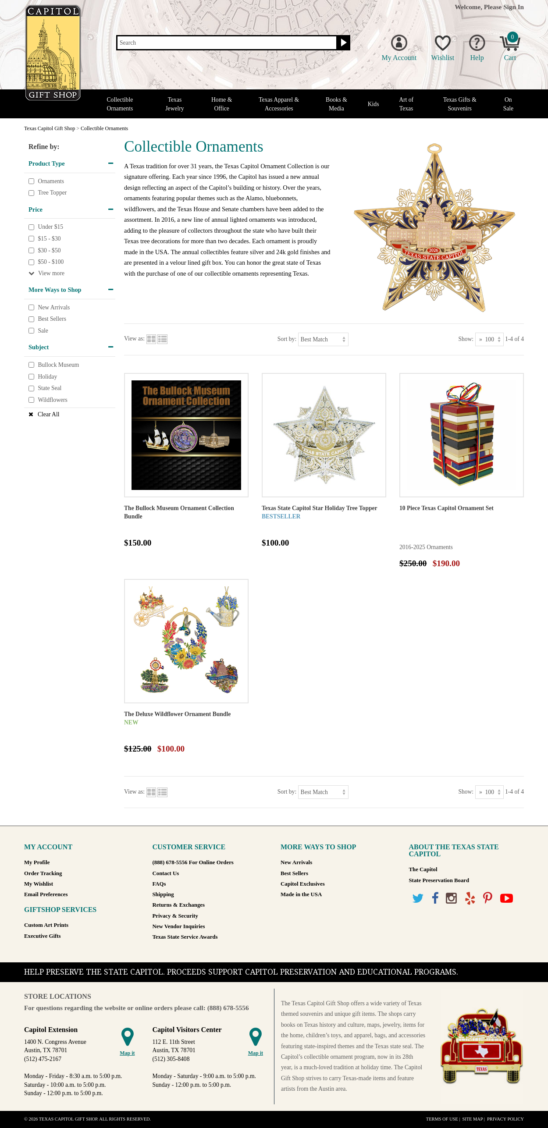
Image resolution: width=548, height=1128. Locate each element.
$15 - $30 (49, 238)
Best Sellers (52, 319)
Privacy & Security (175, 916)
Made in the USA (301, 894)
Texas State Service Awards (185, 937)
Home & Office (221, 103)
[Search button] (342, 43)
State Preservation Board (439, 880)
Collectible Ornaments (120, 103)
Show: (465, 338)
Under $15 (50, 227)
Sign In (513, 7)
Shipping (163, 894)
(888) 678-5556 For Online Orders (193, 862)
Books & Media (336, 103)
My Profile (37, 862)
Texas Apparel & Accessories (279, 103)
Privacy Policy (505, 1119)
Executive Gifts (42, 936)
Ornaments (51, 181)
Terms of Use (442, 1119)
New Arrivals (54, 307)
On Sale (508, 103)
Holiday (47, 376)
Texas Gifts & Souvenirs (460, 103)
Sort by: (287, 338)
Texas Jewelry (174, 103)
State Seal (49, 388)
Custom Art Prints (46, 925)
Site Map (472, 1119)
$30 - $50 (49, 250)
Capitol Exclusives (303, 884)
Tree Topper (52, 192)
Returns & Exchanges (179, 905)
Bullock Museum (58, 365)
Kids (373, 104)
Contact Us (166, 873)
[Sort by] (323, 339)
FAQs (159, 884)
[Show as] (489, 339)
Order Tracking (43, 873)
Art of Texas (406, 103)
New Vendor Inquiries (179, 926)
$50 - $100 (51, 262)
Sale (43, 330)
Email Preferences (46, 894)
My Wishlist (38, 884)
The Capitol (423, 869)
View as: (134, 338)
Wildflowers (52, 400)
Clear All (48, 414)
